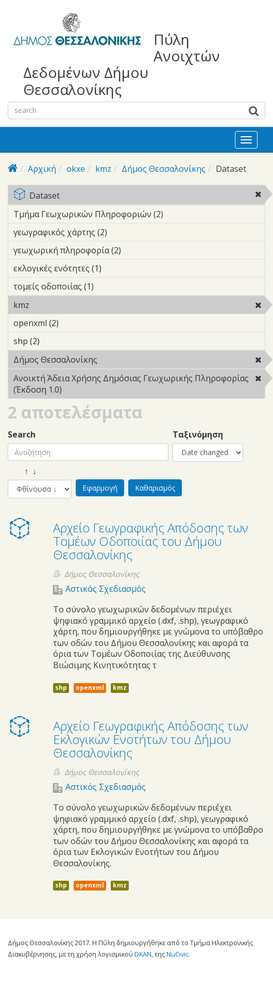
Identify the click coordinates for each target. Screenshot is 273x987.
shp (61, 687)
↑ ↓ (22, 471)
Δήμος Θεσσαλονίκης (164, 168)
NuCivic (177, 954)
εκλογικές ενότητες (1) (117, 268)
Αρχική (42, 168)
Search (22, 434)
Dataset (139, 196)
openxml (90, 687)
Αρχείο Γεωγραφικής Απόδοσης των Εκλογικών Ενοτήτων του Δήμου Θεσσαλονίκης (150, 739)
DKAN (142, 954)
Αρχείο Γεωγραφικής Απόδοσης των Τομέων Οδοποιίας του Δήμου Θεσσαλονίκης (150, 541)
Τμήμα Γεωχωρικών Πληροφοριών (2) (139, 215)
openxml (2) (74, 323)
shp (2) (55, 341)
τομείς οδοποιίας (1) (109, 286)
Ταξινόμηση (198, 434)
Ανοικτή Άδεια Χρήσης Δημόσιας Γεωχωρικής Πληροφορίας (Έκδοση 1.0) (139, 385)
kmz (103, 168)
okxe (75, 168)
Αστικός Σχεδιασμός (105, 589)
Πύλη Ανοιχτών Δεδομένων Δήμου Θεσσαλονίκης (121, 64)
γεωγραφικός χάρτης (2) (123, 232)
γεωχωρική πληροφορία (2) (137, 250)
